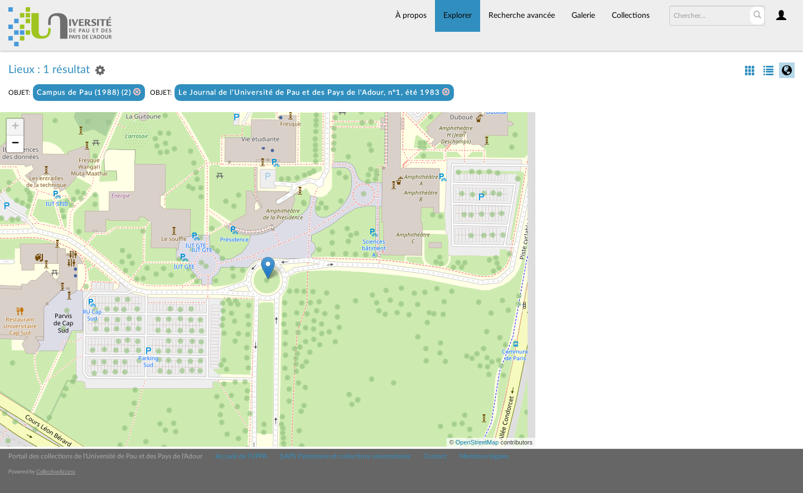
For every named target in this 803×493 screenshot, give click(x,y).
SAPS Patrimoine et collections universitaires (345, 456)
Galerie (583, 16)
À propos (411, 16)
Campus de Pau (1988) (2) (89, 92)
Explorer (457, 16)
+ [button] (15, 127)
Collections (631, 16)
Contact (435, 456)
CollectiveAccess (55, 472)
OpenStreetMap (477, 442)
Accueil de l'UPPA (241, 456)
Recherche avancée (521, 16)
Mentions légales (484, 456)
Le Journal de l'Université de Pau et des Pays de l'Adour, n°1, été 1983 (314, 92)
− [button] (15, 144)
